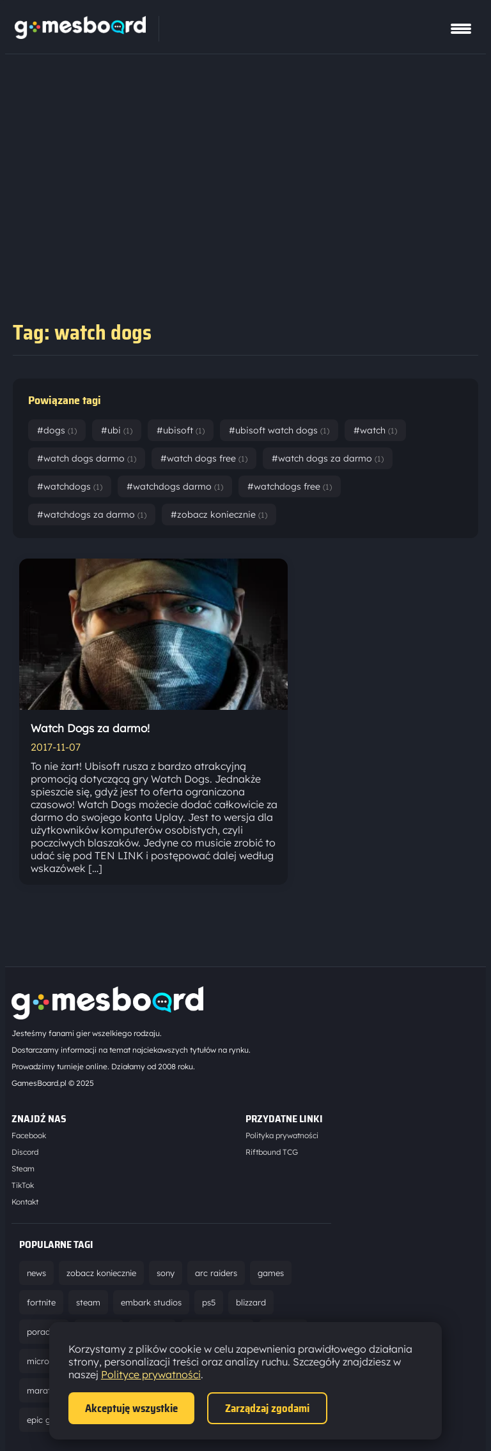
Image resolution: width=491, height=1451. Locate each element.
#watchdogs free (289, 486)
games (271, 1273)
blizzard (251, 1302)
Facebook (29, 1135)
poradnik (44, 1332)
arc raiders (216, 1273)
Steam (23, 1168)
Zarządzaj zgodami (267, 1408)
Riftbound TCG (272, 1152)
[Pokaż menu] (461, 28)
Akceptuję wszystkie (131, 1408)
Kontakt (25, 1202)
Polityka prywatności (282, 1135)
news (36, 1273)
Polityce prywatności (151, 1374)
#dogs (57, 430)
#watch (375, 430)
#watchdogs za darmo (91, 514)
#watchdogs (69, 486)
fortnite (41, 1302)
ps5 (208, 1302)
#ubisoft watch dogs (279, 430)
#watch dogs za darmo (328, 458)
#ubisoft (181, 430)
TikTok (23, 1185)
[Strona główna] (80, 35)
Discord (25, 1152)
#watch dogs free (203, 458)
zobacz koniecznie (101, 1273)
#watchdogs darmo (175, 486)
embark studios (151, 1302)
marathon (46, 1390)
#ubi (116, 430)
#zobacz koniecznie (219, 514)
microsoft (46, 1361)
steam (88, 1302)
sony (166, 1273)
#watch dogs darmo (86, 458)
